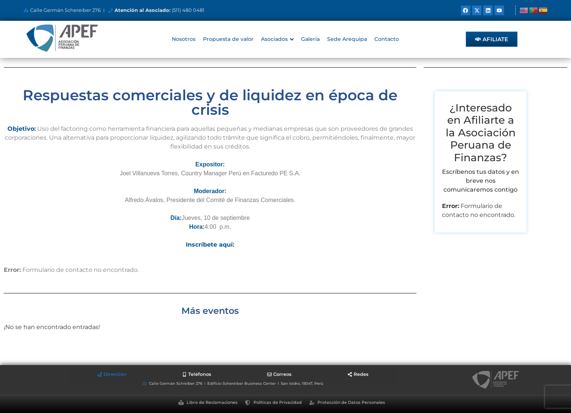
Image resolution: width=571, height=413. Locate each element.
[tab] (177, 377)
